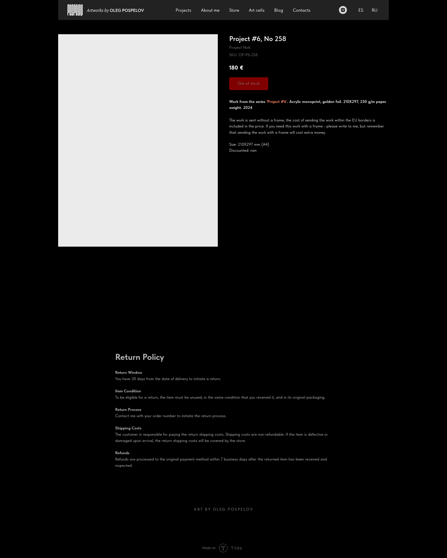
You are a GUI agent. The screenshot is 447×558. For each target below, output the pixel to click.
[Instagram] (343, 10)
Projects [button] (183, 10)
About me (210, 10)
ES (360, 10)
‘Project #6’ (276, 101)
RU (374, 10)
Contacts (301, 10)
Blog (278, 10)
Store (234, 10)
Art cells (257, 10)
